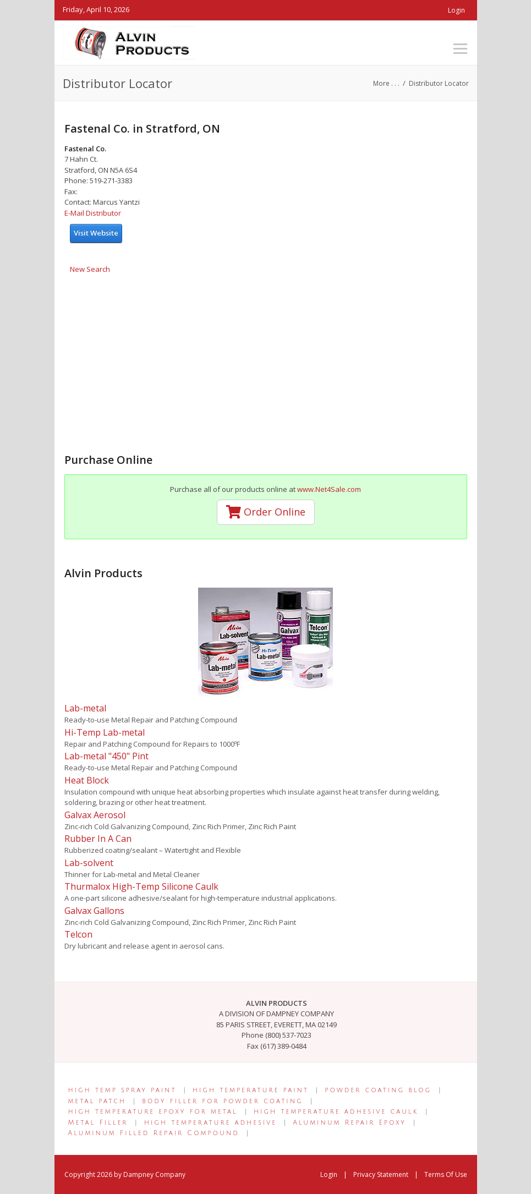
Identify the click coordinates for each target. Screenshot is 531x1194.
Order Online (265, 511)
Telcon (78, 934)
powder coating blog (378, 1090)
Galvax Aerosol (94, 815)
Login (456, 10)
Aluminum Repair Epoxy (349, 1122)
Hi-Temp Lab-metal (104, 732)
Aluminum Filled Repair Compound (153, 1133)
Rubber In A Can (98, 838)
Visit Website (96, 233)
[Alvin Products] (128, 42)
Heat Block (86, 780)
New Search (90, 269)
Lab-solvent (88, 863)
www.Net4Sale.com (329, 489)
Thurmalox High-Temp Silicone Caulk (141, 886)
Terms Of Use (445, 1174)
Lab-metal (85, 708)
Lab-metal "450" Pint (106, 756)
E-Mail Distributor (92, 213)
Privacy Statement (380, 1174)
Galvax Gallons (94, 911)
